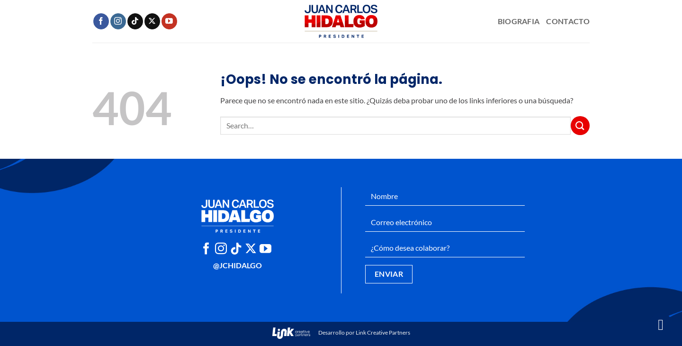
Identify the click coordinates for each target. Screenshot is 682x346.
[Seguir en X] (152, 21)
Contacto (568, 21)
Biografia (519, 21)
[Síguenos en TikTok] (135, 21)
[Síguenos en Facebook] (101, 21)
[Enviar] (580, 125)
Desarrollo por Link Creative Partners (341, 332)
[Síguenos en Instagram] (118, 21)
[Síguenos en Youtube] (169, 21)
